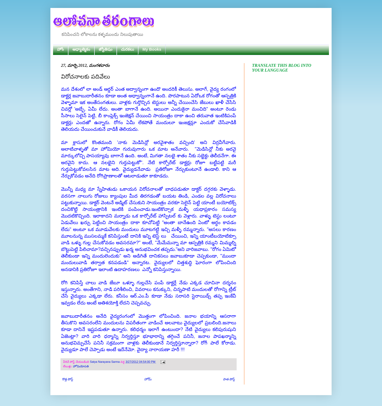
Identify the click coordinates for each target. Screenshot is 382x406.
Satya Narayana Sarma (105, 361)
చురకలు (127, 49)
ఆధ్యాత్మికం (81, 49)
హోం (60, 49)
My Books (151, 49)
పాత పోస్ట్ (229, 379)
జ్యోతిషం (105, 49)
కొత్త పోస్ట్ (67, 379)
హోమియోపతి (81, 366)
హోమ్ (148, 379)
